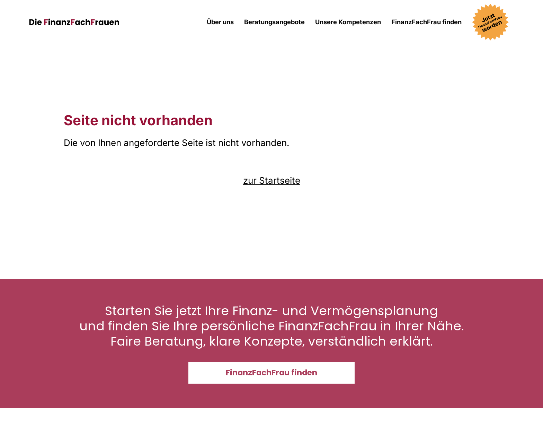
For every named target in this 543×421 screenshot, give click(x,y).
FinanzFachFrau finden (426, 22)
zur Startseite (271, 180)
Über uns (220, 22)
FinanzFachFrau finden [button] (271, 372)
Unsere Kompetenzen (348, 22)
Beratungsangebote (274, 22)
